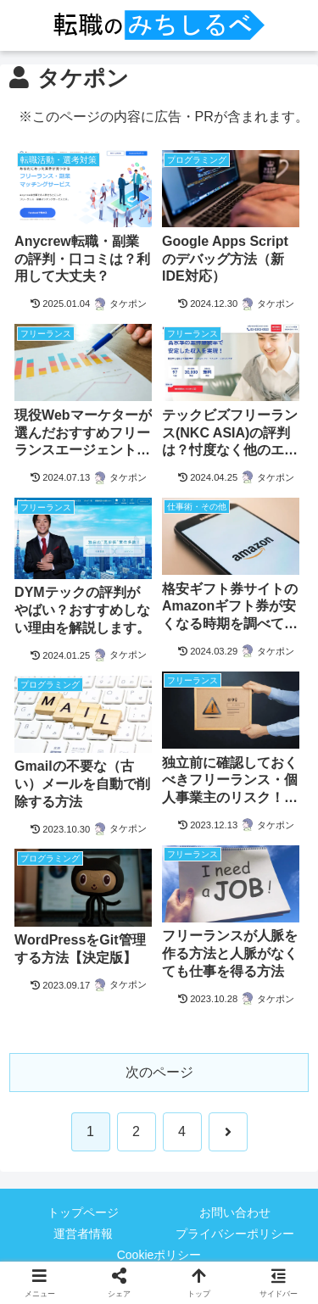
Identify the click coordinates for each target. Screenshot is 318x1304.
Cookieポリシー (159, 1255)
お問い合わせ (235, 1212)
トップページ (83, 1212)
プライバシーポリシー (235, 1233)
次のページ (159, 1072)
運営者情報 (83, 1233)
